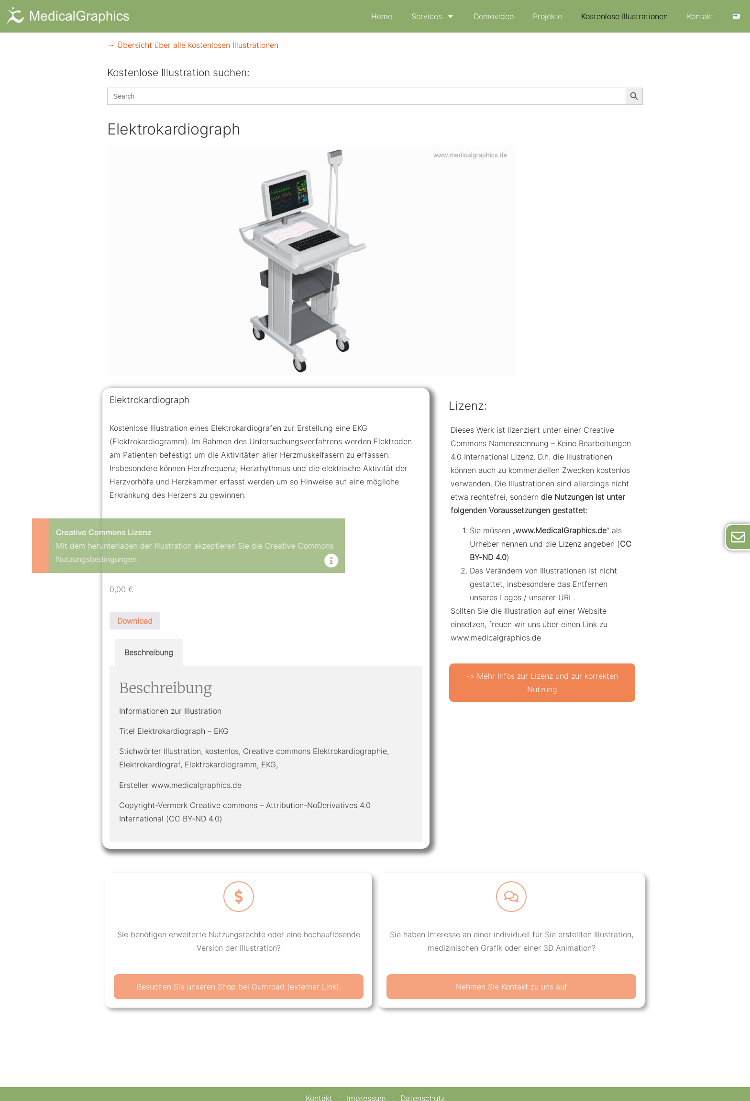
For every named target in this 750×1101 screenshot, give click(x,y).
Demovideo (494, 16)
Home (381, 16)
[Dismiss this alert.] (136, 561)
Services (432, 16)
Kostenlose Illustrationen (624, 16)
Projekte (547, 16)
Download (135, 621)
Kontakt (700, 16)
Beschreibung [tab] (148, 652)
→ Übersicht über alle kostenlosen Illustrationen (192, 45)
